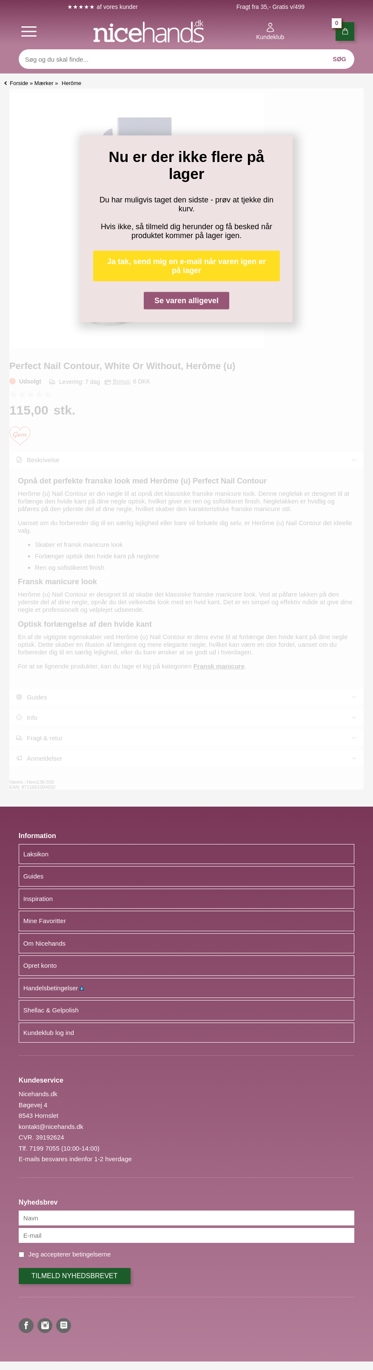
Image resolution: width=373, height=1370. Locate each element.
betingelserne (91, 1254)
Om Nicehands (44, 943)
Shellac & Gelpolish (51, 1010)
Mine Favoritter (44, 920)
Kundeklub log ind (48, 1032)
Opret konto (40, 965)
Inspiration (38, 898)
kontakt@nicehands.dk (51, 1126)
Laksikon (35, 854)
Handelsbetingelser (53, 988)
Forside (19, 83)
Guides (33, 876)
